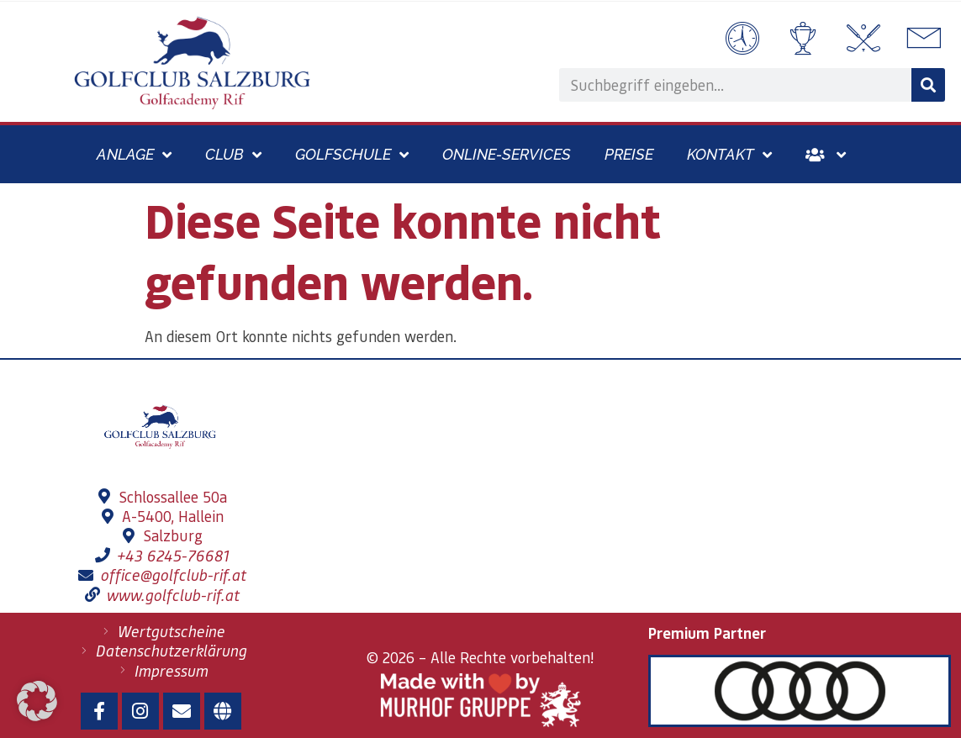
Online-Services (506, 154)
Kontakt (729, 155)
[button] (37, 701)
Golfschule (352, 155)
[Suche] (928, 85)
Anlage (134, 155)
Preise (629, 154)
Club (233, 155)
